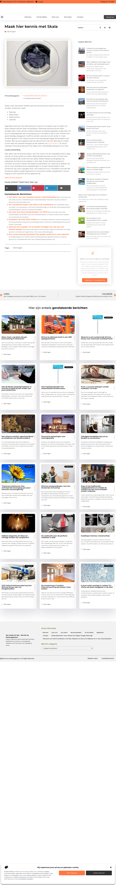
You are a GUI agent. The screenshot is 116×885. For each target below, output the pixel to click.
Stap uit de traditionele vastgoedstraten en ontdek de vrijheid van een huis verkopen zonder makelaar (94, 488)
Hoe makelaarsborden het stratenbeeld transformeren (53, 387)
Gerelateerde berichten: (32, 98)
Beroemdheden (76, 632)
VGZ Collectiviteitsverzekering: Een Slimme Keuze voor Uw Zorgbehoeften (17, 587)
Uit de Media (89, 632)
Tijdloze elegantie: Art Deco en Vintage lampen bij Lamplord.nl (15, 536)
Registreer (100, 632)
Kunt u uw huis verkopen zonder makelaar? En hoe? (95, 387)
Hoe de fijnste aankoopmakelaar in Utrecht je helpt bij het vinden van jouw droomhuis (17, 388)
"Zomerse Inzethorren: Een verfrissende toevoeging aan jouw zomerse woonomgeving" (16, 487)
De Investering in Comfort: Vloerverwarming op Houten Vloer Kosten (56, 587)
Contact (80, 17)
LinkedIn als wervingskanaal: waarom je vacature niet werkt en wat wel (97, 50)
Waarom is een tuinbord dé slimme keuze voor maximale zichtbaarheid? (97, 338)
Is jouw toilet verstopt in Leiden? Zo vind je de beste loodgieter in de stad (97, 586)
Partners (28, 17)
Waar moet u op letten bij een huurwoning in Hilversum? (14, 338)
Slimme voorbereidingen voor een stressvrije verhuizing (55, 487)
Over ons (55, 17)
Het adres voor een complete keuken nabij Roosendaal (33, 197)
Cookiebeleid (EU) (108, 658)
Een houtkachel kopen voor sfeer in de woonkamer (31, 205)
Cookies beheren (99, 873)
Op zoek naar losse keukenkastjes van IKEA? (28, 212)
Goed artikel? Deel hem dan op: (35, 95)
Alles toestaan (72, 873)
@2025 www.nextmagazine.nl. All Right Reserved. (17, 658)
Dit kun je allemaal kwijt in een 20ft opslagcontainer (56, 338)
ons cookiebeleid (20, 879)
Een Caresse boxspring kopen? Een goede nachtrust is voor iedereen (39, 234)
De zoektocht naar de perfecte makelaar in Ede (54, 536)
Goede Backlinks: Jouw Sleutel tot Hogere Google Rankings (72, 635)
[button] (111, 867)
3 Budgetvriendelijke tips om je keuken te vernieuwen (94, 437)
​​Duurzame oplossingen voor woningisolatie (53, 437)
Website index (93, 658)
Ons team (68, 17)
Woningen (11, 32)
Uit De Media (42, 17)
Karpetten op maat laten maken (23, 219)
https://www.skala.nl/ (13, 178)
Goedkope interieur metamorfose (95, 536)
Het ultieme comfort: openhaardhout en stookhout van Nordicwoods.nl (17, 437)
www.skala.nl (53, 143)
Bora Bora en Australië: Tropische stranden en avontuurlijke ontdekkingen (97, 181)
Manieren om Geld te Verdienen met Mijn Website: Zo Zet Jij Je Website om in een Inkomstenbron (77, 638)
